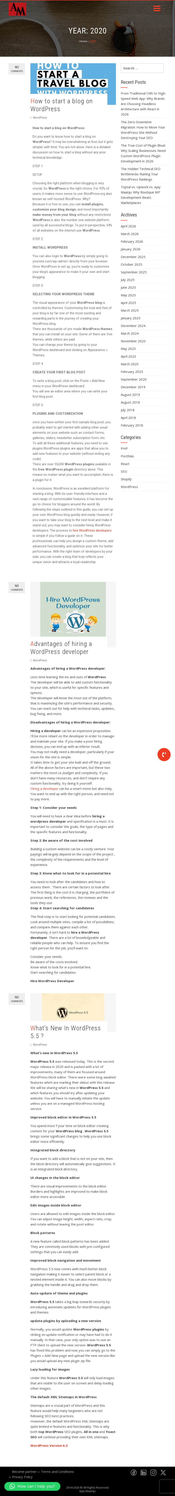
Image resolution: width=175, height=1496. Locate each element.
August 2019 (130, 394)
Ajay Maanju (87, 1491)
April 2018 (128, 417)
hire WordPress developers (92, 530)
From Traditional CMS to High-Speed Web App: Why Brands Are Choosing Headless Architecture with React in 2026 (143, 103)
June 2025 (128, 287)
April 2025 (128, 302)
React (125, 464)
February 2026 (132, 241)
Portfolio (127, 456)
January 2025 (130, 318)
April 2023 (128, 356)
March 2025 (130, 310)
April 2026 (128, 226)
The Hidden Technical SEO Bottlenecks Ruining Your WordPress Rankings (140, 174)
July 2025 (128, 279)
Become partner (24, 1471)
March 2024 (130, 333)
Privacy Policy (22, 1477)
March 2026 (130, 234)
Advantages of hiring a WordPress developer (61, 647)
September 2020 (134, 379)
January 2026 (130, 249)
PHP (124, 448)
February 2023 (132, 371)
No (17, 69)
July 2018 (128, 410)
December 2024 (133, 325)
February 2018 (132, 425)
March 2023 (130, 364)
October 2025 (131, 264)
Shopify (126, 479)
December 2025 (133, 257)
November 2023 (133, 341)
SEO (124, 471)
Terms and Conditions (57, 1471)
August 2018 (130, 402)
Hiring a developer (44, 788)
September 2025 (134, 272)
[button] (32, 1486)
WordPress (40, 117)
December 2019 (133, 387)
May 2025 (128, 295)
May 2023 (128, 348)
